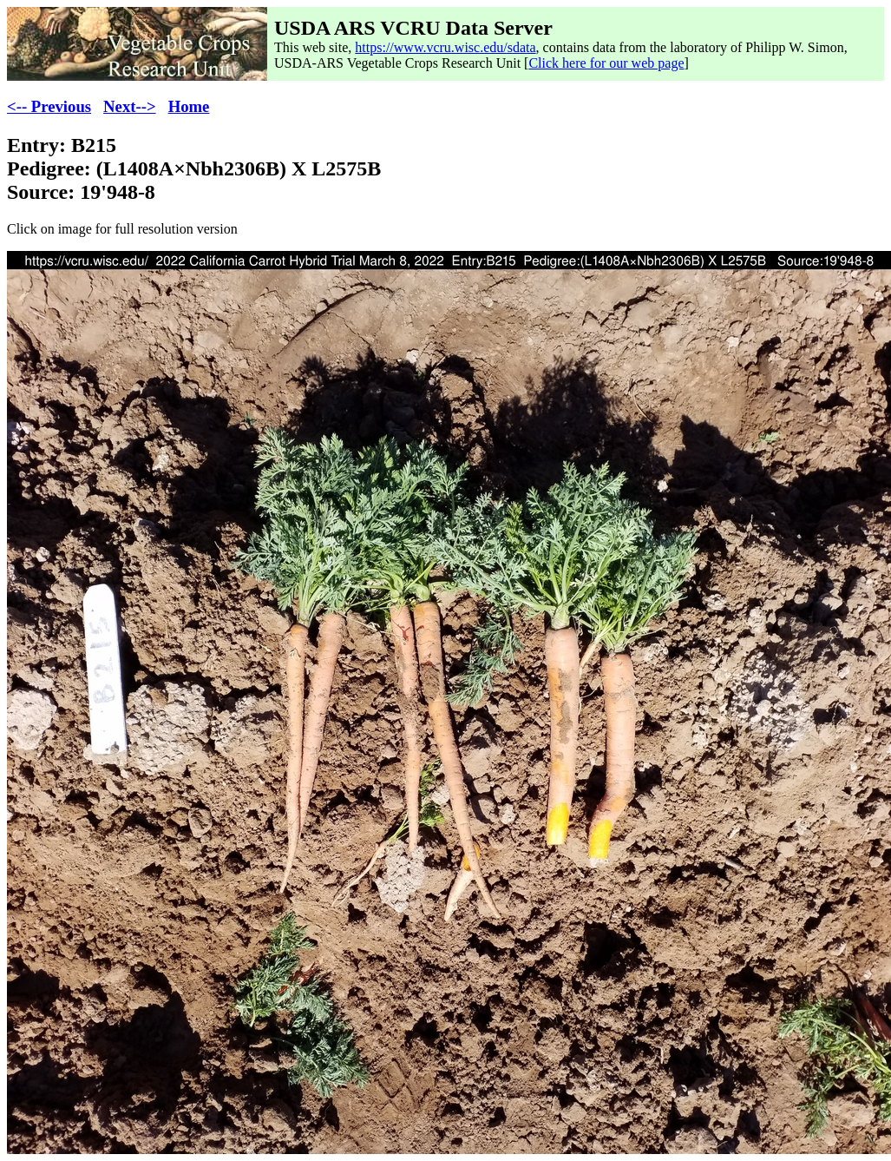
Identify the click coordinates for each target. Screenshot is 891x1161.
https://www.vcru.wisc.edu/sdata (445, 47)
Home (189, 106)
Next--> (129, 106)
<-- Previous (49, 106)
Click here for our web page (606, 63)
